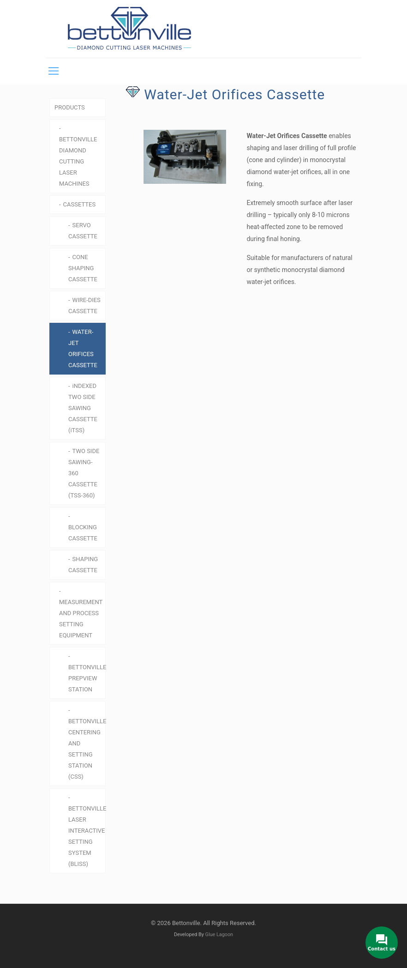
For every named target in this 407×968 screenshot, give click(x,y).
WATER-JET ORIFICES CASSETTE (82, 348)
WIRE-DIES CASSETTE (84, 305)
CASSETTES (79, 204)
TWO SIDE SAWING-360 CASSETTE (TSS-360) (83, 473)
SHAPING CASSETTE (83, 565)
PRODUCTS (69, 107)
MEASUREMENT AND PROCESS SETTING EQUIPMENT (80, 619)
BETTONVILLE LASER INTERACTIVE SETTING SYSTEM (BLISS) (87, 836)
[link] (181, 157)
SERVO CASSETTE (82, 231)
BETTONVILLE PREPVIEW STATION (87, 678)
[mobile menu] (53, 71)
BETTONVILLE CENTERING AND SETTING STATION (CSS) (87, 749)
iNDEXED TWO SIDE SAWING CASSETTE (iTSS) (82, 408)
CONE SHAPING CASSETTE (82, 268)
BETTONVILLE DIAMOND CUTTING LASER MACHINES (78, 161)
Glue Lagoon (219, 935)
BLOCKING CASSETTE (82, 533)
